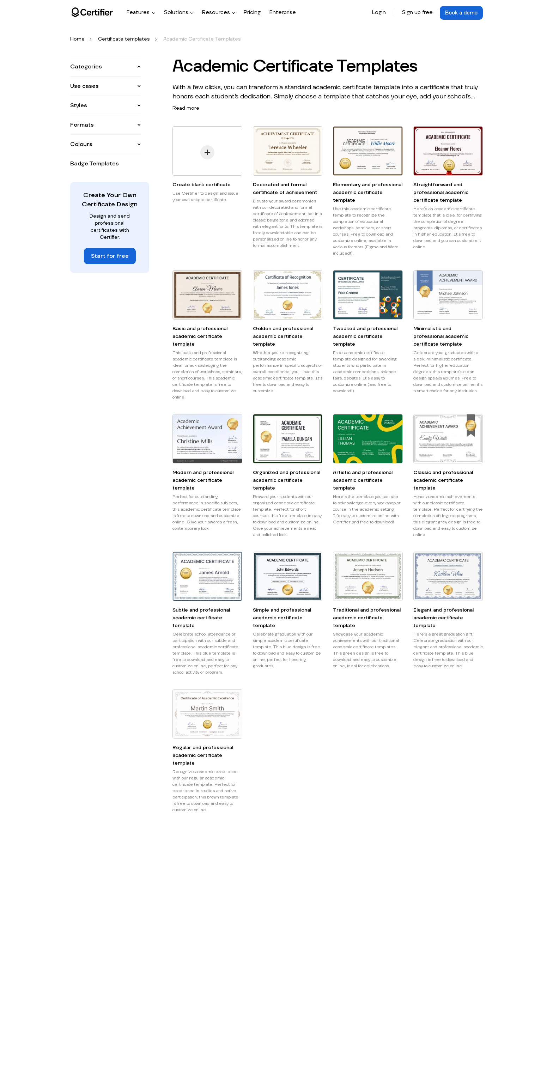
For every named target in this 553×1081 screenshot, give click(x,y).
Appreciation (90, 90)
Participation (90, 122)
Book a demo (460, 12)
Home (77, 39)
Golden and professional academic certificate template (283, 337)
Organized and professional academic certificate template (286, 481)
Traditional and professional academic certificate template (367, 618)
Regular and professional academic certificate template (202, 756)
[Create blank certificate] (207, 154)
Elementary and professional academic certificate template (367, 193)
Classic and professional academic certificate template (443, 481)
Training (85, 133)
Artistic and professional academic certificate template (363, 481)
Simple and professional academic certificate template (282, 618)
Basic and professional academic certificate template (199, 337)
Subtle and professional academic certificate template (201, 618)
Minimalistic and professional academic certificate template (440, 337)
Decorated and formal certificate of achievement (285, 189)
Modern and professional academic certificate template (202, 481)
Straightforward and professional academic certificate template (440, 193)
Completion (89, 101)
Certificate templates (124, 39)
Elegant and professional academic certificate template (443, 618)
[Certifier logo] (92, 12)
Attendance (89, 80)
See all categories (97, 143)
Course (84, 112)
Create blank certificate (201, 185)
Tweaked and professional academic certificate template (365, 337)
